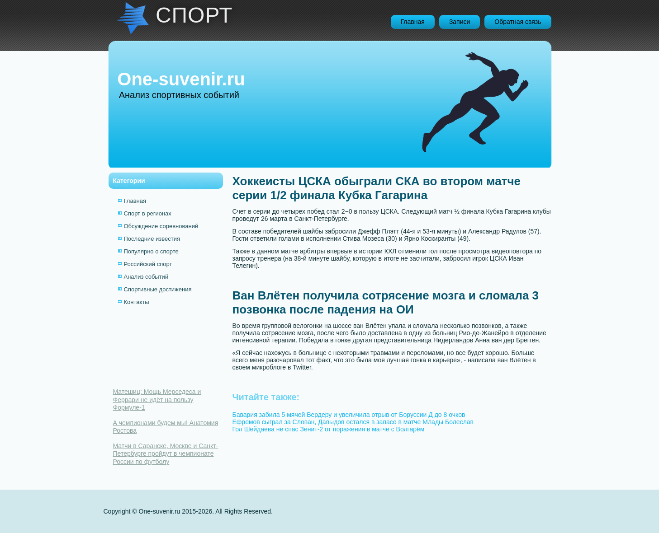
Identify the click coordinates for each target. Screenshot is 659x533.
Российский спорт (148, 264)
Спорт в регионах (147, 213)
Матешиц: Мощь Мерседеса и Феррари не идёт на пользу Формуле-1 (157, 399)
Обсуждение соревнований (161, 226)
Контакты (136, 302)
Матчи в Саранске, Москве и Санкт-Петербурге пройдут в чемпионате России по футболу (165, 453)
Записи (459, 21)
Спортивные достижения (158, 289)
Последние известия (152, 238)
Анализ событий (146, 276)
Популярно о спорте (151, 251)
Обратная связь (517, 21)
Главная (413, 21)
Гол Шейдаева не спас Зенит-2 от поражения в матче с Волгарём (328, 429)
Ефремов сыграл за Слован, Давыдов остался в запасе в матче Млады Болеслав (353, 421)
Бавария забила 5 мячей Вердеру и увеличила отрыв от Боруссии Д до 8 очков (348, 414)
